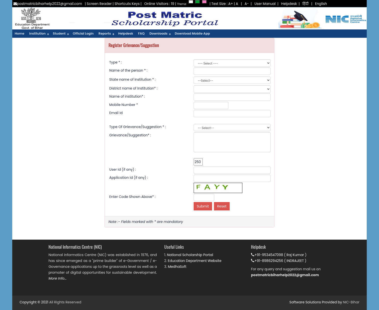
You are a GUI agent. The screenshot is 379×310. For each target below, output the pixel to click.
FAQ (141, 33)
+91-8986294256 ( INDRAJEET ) (278, 260)
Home (19, 33)
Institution (39, 34)
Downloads (160, 34)
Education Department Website (195, 260)
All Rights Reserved (65, 302)
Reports (106, 34)
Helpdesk (289, 3)
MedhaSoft (177, 266)
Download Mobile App (192, 33)
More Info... (57, 278)
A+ (230, 3)
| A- (244, 3)
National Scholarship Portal (190, 254)
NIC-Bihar (351, 302)
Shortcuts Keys (127, 3)
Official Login (83, 33)
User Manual (265, 3)
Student (61, 34)
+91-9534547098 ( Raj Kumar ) (279, 254)
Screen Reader (99, 3)
